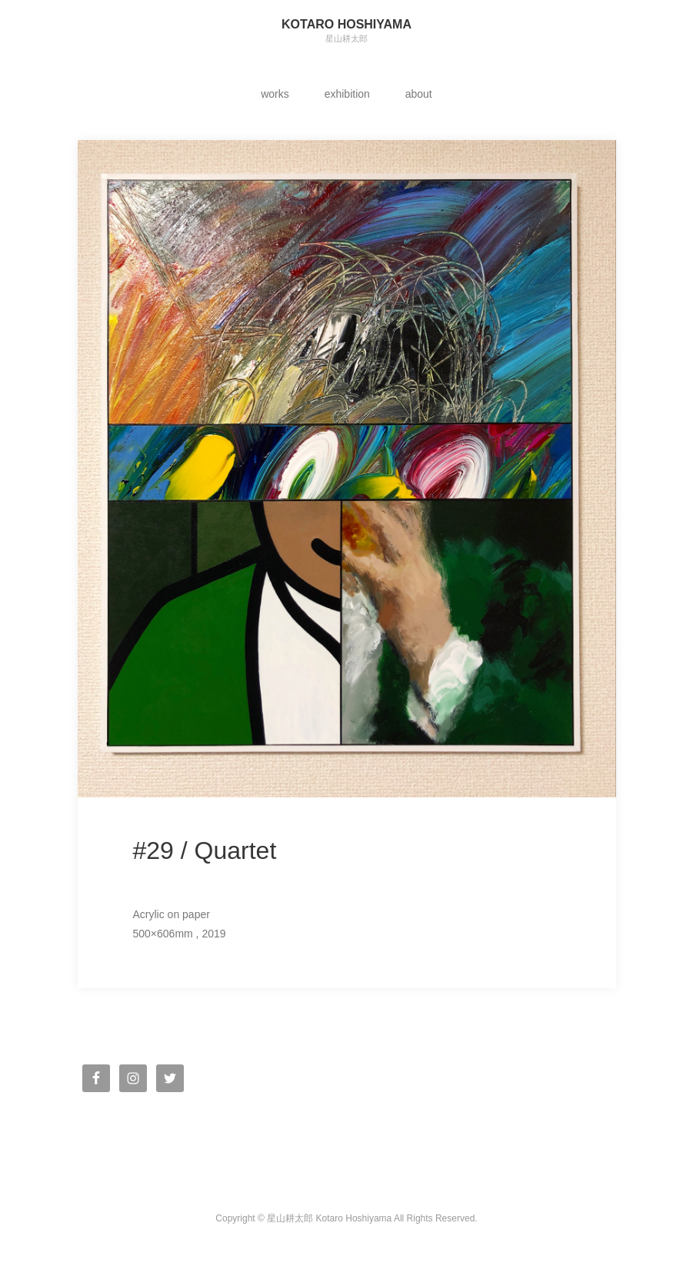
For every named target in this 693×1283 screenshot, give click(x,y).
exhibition (347, 94)
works (275, 94)
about (418, 94)
